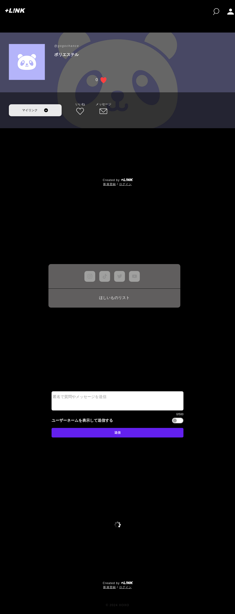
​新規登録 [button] (109, 184)
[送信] (117, 432)
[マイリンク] (35, 110)
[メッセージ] (103, 109)
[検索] (216, 11)
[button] (230, 11)
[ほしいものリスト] (114, 298)
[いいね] (80, 109)
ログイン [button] (125, 184)
